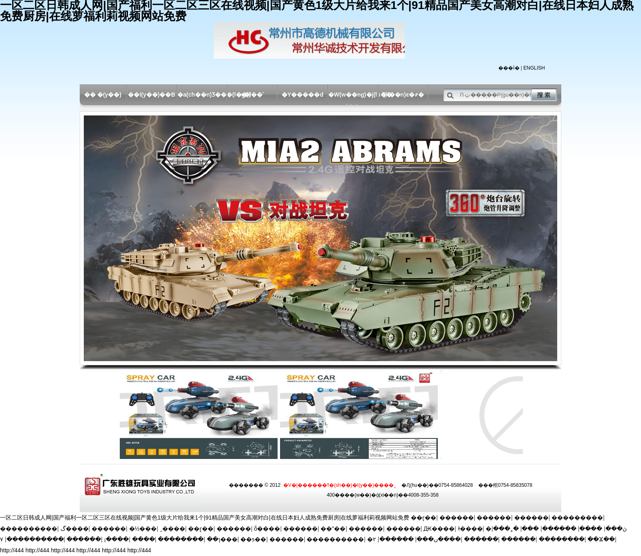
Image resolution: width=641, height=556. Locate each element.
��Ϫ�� (601, 539)
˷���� (172, 528)
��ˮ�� (332, 528)
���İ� (508, 68)
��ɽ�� (423, 517)
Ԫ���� (439, 528)
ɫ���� (470, 528)
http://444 (12, 550)
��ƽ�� (253, 539)
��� (530, 528)
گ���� (75, 528)
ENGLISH (534, 68)
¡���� (116, 539)
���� (143, 539)
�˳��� (506, 528)
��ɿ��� (222, 539)
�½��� (143, 528)
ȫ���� (267, 528)
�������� (181, 539)
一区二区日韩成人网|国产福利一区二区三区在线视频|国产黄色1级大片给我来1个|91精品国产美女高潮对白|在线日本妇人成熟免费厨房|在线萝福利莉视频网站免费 (204, 517)
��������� (577, 517)
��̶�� (590, 528)
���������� (28, 528)
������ (456, 517)
